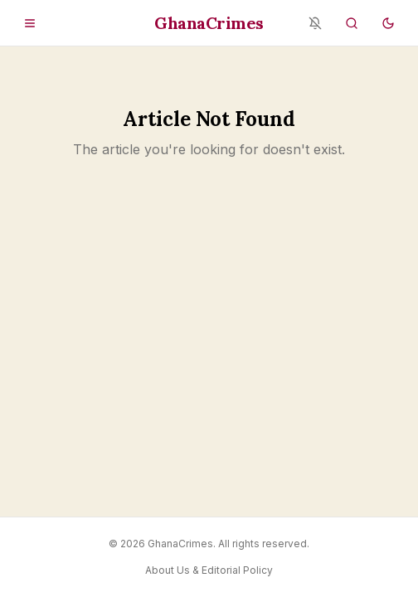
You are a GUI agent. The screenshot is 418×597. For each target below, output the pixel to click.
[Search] (351, 23)
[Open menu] (29, 23)
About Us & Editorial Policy (209, 570)
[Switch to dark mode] (388, 23)
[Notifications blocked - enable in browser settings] (315, 23)
